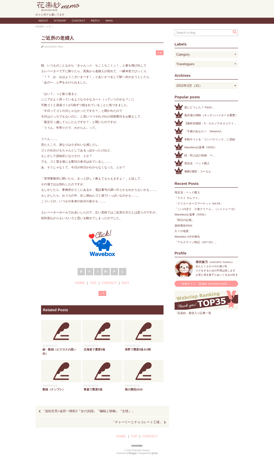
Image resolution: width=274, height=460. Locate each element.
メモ (159, 52)
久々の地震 (182, 231)
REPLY (95, 20)
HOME (80, 283)
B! (106, 271)
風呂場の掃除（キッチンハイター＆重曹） (211, 115)
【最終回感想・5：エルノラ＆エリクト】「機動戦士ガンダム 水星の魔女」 (210, 124)
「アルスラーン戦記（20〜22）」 (196, 242)
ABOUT (43, 20)
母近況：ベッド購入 (197, 163)
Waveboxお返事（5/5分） (200, 147)
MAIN (109, 20)
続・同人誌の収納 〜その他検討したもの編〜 (199, 156)
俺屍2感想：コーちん (197, 171)
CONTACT (78, 20)
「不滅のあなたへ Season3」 (204, 131)
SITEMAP (60, 20)
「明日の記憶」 (184, 220)
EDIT (125, 283)
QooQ (155, 453)
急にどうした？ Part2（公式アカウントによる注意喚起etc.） (209, 108)
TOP (93, 283)
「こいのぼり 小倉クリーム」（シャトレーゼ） (206, 208)
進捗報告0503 (183, 225)
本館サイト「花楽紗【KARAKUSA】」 (206, 283)
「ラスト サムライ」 (188, 197)
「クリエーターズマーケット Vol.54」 (199, 203)
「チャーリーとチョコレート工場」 (137, 422)
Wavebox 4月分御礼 (187, 236)
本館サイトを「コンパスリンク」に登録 (209, 139)
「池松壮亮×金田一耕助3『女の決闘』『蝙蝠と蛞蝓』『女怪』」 (88, 411)
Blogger (133, 453)
